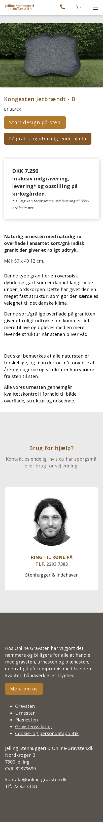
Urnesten (25, 713)
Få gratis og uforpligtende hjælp (47, 139)
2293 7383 (57, 564)
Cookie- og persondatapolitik (47, 733)
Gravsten (25, 706)
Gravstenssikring (33, 726)
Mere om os (24, 689)
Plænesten (26, 720)
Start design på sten (35, 122)
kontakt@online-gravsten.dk (35, 779)
